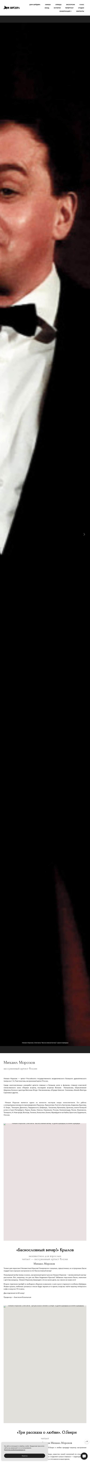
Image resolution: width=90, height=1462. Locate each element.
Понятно (25, 1456)
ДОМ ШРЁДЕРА (34, 4)
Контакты (80, 11)
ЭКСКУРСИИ (70, 4)
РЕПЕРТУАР (69, 8)
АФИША (48, 4)
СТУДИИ (81, 8)
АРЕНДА (58, 4)
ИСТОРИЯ (57, 8)
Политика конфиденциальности (14, 1450)
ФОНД (47, 8)
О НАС (82, 4)
